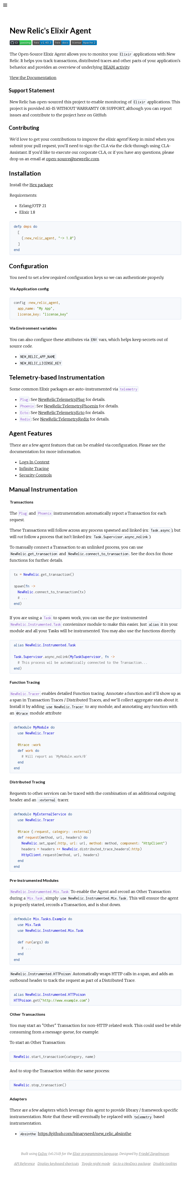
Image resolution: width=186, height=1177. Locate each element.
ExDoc (42, 1154)
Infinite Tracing (34, 468)
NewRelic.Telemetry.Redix (64, 419)
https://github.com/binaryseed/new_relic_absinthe (84, 1133)
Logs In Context (34, 462)
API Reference (24, 1163)
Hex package (41, 184)
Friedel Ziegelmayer (154, 1154)
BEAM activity (116, 67)
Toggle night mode (96, 1164)
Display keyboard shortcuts (58, 1164)
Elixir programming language (95, 1154)
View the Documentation (33, 77)
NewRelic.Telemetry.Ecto (61, 412)
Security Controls (35, 475)
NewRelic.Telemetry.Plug (61, 399)
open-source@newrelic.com (72, 158)
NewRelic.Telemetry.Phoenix (71, 406)
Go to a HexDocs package (132, 1164)
